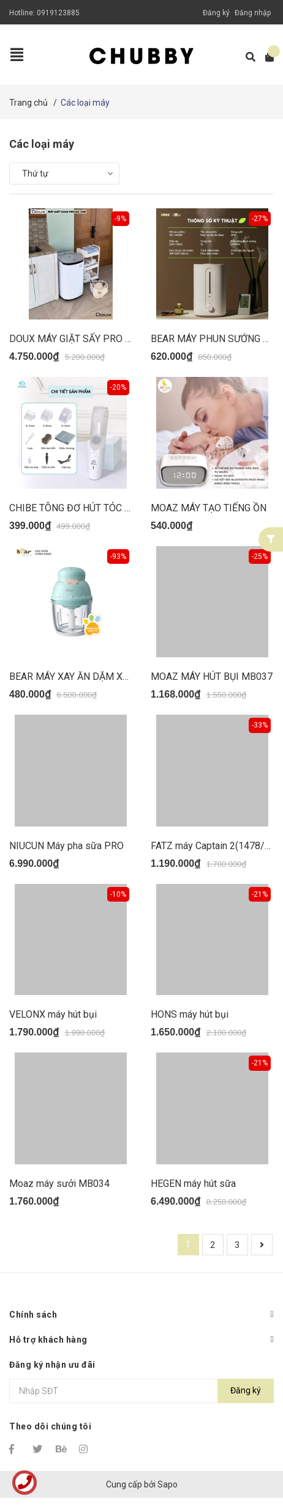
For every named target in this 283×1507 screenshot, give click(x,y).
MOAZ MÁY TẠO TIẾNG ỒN (208, 508)
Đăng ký (216, 13)
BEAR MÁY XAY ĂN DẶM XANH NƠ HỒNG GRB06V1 (119, 676)
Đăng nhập (253, 13)
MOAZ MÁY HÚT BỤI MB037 (212, 676)
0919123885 (58, 13)
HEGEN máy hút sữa (193, 1183)
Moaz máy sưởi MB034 (59, 1183)
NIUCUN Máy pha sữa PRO (66, 846)
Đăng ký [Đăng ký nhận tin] (245, 1390)
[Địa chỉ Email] (141, 1391)
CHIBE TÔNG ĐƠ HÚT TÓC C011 (78, 508)
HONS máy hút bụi (189, 1014)
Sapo (167, 1484)
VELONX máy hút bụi (53, 1014)
